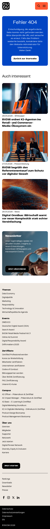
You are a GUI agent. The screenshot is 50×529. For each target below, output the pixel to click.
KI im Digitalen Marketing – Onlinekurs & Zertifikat (23, 409)
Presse (5, 490)
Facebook (3, 497)
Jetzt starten (7, 442)
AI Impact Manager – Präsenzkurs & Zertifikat (22, 398)
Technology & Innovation (13, 309)
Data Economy (8, 294)
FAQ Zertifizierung (10, 381)
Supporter (6, 434)
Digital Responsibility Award (14, 341)
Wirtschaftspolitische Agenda (15, 312)
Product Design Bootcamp (13, 413)
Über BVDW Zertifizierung (13, 377)
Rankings (6, 479)
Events (5, 318)
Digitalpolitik (7, 297)
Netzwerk (6, 438)
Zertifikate (7, 351)
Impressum (7, 516)
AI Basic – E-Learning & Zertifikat (16, 402)
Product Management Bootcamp (16, 417)
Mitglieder (6, 430)
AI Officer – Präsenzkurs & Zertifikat (17, 394)
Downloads (7, 483)
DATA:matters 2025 (10, 345)
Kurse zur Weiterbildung (12, 358)
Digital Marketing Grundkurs (14, 405)
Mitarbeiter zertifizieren (12, 362)
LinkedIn (18, 497)
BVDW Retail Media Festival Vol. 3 (16, 333)
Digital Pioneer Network (12, 445)
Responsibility (8, 305)
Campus (6, 391)
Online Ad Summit (10, 337)
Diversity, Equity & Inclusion (14, 449)
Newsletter (7, 486)
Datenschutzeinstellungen (13, 513)
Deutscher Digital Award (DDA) (15, 326)
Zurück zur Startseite (25, 59)
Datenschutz (7, 509)
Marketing (6, 301)
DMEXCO (6, 322)
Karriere (5, 453)
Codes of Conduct (10, 369)
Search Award (8, 330)
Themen (6, 290)
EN (3, 520)
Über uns (7, 423)
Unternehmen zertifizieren (13, 366)
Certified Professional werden (15, 355)
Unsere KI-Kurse (9, 384)
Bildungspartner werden (12, 373)
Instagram (8, 497)
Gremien (6, 427)
